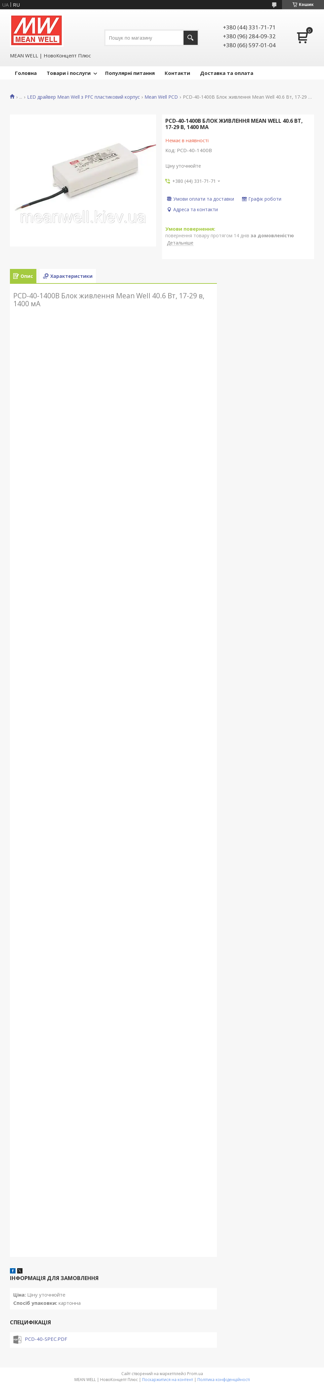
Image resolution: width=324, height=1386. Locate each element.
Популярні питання (130, 73)
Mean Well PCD (161, 97)
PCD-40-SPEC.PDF (46, 1339)
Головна (26, 73)
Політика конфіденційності (223, 1379)
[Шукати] (190, 38)
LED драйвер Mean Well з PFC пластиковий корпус (83, 97)
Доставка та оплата (226, 73)
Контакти (177, 73)
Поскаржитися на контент (167, 1379)
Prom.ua (195, 1373)
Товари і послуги (69, 73)
